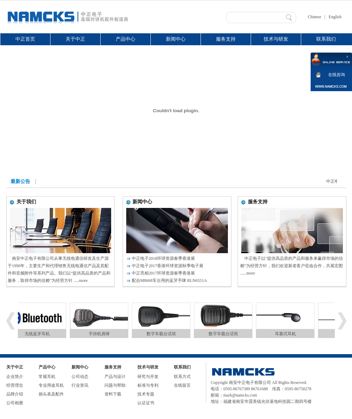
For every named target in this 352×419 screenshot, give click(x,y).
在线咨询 (336, 74)
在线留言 (182, 385)
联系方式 (182, 376)
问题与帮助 (115, 385)
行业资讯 (80, 385)
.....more (81, 280)
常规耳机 (47, 376)
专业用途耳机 (51, 385)
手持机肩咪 (101, 333)
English (335, 16)
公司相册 (14, 402)
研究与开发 (147, 376)
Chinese (314, 16)
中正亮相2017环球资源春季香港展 (163, 273)
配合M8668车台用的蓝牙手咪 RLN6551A (169, 280)
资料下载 (112, 394)
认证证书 (145, 402)
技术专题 (145, 394)
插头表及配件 (51, 394)
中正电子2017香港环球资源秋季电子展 (167, 265)
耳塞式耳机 (287, 333)
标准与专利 (147, 385)
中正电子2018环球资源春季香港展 (163, 258)
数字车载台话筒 (163, 333)
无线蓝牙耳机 (39, 333)
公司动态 (80, 376)
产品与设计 (115, 376)
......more (247, 273)
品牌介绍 (14, 394)
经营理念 (14, 385)
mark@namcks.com (240, 395)
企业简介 (14, 376)
